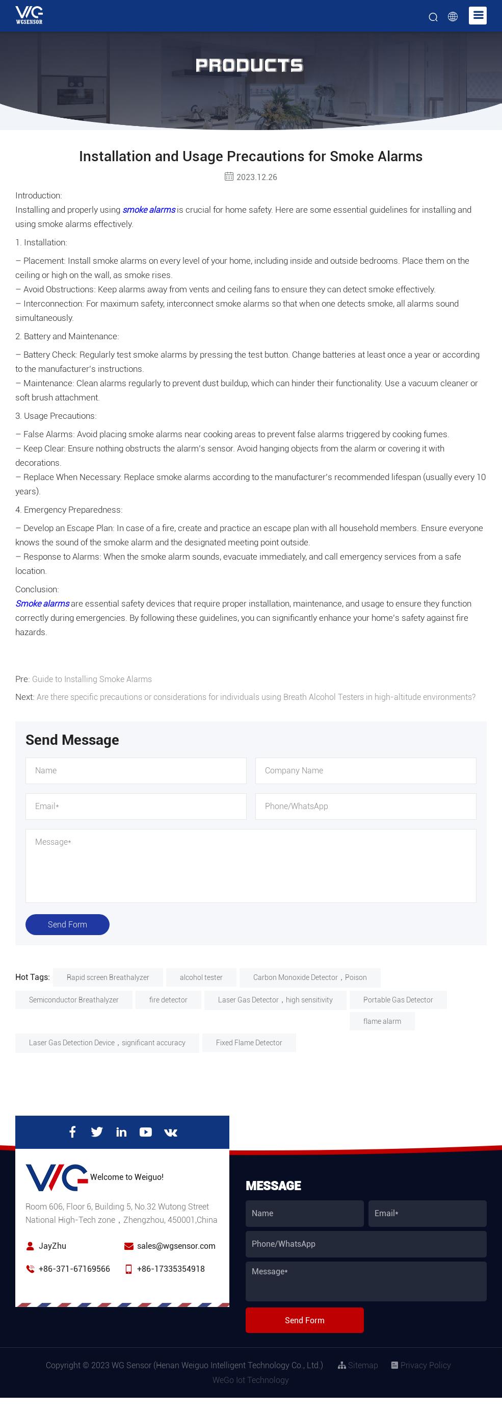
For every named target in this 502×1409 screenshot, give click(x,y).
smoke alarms (149, 210)
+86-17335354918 (171, 1280)
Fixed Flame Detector (249, 1054)
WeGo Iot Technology (251, 1391)
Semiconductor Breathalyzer (74, 1011)
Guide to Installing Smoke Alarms (94, 679)
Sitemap (358, 1376)
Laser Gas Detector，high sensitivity (275, 1011)
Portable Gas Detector (398, 1011)
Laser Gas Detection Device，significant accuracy (107, 1054)
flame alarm (382, 1032)
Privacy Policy (420, 1376)
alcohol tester (201, 989)
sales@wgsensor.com (176, 1257)
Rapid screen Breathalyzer (108, 989)
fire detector (168, 1011)
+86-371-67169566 (74, 1280)
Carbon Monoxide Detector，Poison (310, 989)
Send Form (67, 936)
